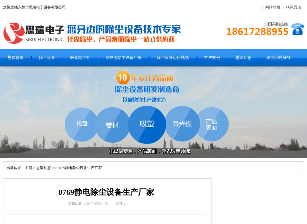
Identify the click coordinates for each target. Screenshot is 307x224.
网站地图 (272, 7)
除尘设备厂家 (97, 203)
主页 (28, 168)
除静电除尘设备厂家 (124, 57)
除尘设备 (47, 57)
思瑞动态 (243, 57)
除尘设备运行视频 (173, 57)
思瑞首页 (16, 57)
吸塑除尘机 (80, 57)
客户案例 (212, 57)
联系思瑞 (293, 7)
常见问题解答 (279, 57)
